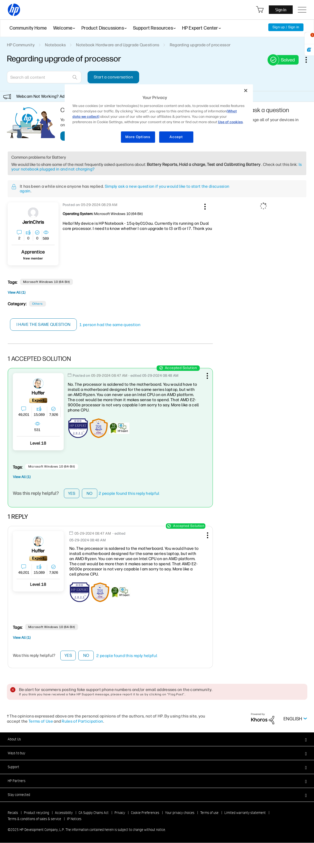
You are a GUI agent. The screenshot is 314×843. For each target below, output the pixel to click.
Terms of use (209, 813)
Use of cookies (230, 122)
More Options (137, 137)
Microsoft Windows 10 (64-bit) (46, 282)
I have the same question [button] (43, 324)
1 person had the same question (110, 324)
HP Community (21, 44)
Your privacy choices (179, 813)
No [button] (90, 493)
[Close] (245, 90)
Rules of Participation (82, 721)
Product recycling (36, 813)
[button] (204, 205)
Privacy (120, 813)
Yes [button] (71, 493)
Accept (176, 137)
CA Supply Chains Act (94, 813)
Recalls (13, 813)
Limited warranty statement (245, 813)
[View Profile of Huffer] (38, 393)
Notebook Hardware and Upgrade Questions (117, 44)
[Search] (44, 77)
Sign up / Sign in (285, 27)
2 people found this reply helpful (129, 493)
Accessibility (64, 813)
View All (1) (16, 292)
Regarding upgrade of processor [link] (200, 44)
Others (37, 304)
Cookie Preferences (145, 813)
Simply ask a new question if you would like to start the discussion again (124, 188)
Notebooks (55, 44)
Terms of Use (40, 721)
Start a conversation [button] (113, 77)
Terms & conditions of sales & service (34, 819)
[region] (159, 116)
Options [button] (309, 60)
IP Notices (74, 819)
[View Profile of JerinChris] (33, 222)
